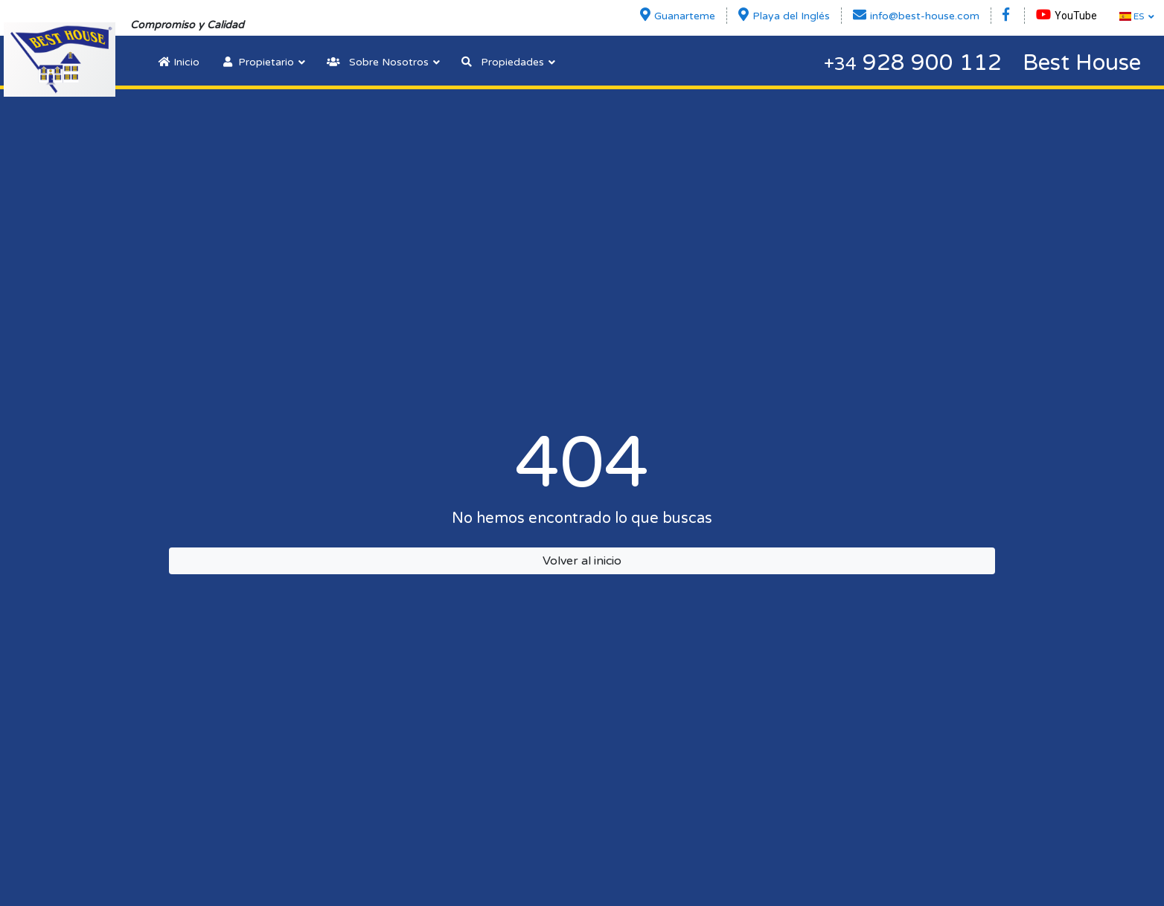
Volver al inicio (582, 560)
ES (1131, 16)
